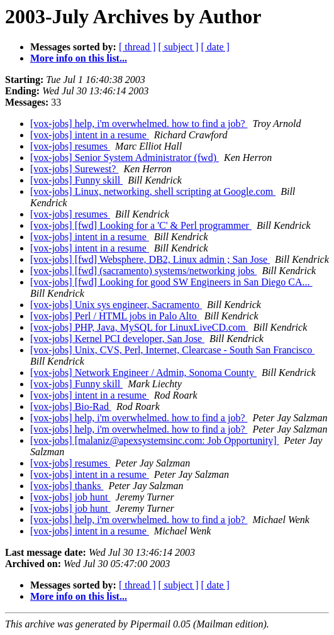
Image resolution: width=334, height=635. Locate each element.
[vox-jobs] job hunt (70, 497)
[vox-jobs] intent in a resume (89, 135)
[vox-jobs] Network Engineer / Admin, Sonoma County (143, 372)
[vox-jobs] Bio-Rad (70, 406)
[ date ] (215, 46)
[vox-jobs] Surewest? (74, 168)
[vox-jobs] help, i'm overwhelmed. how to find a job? (138, 123)
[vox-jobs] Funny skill (76, 180)
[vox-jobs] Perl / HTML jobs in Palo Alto (114, 316)
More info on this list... (78, 58)
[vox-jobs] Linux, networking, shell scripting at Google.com (153, 191)
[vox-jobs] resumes (70, 146)
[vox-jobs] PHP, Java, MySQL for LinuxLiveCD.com (139, 327)
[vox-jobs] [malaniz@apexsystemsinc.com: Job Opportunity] (154, 440)
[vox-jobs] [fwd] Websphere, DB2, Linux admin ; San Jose (150, 259)
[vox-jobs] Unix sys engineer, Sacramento (116, 304)
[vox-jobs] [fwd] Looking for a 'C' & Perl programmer (141, 225)
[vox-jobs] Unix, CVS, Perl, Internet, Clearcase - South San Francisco (172, 350)
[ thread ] (137, 46)
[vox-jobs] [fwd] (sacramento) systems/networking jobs (143, 270)
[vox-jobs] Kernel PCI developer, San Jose (117, 338)
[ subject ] (179, 46)
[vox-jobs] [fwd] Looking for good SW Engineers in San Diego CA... (171, 282)
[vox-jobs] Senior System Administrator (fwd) (124, 157)
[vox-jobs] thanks (66, 485)
